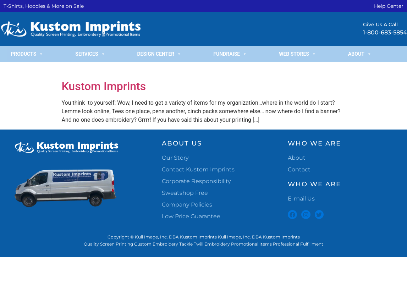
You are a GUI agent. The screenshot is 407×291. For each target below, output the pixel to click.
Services (90, 54)
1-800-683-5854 (385, 32)
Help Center (388, 6)
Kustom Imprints (104, 86)
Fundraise (230, 54)
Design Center (159, 54)
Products (27, 54)
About (360, 54)
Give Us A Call (380, 24)
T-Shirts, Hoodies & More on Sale (44, 6)
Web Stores (297, 54)
